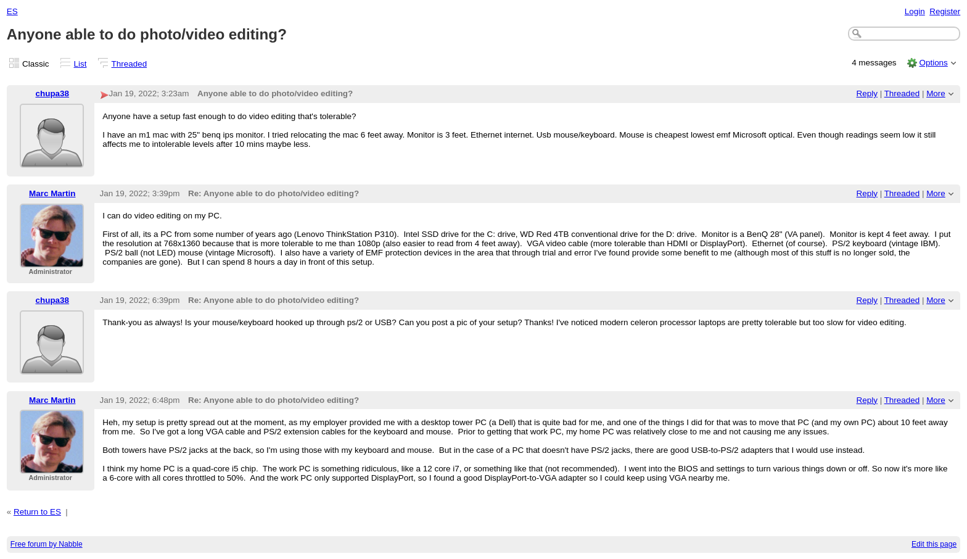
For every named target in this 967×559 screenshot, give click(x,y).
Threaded (129, 63)
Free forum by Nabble (46, 544)
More (935, 93)
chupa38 (53, 93)
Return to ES (37, 511)
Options (933, 62)
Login (915, 11)
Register (944, 11)
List (80, 63)
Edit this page (934, 544)
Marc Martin (52, 193)
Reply (867, 93)
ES (12, 11)
